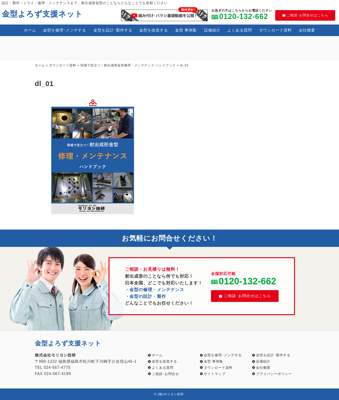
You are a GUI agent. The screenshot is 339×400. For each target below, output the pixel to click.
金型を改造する (153, 30)
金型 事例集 (186, 30)
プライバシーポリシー (274, 374)
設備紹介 (212, 30)
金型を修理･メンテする (64, 30)
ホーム (30, 30)
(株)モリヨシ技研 (171, 394)
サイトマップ (214, 374)
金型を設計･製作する (112, 30)
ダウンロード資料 (275, 30)
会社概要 (307, 30)
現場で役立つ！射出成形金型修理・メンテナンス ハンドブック (128, 65)
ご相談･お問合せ (165, 374)
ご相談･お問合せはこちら (305, 15)
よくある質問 (239, 30)
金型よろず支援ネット (42, 14)
